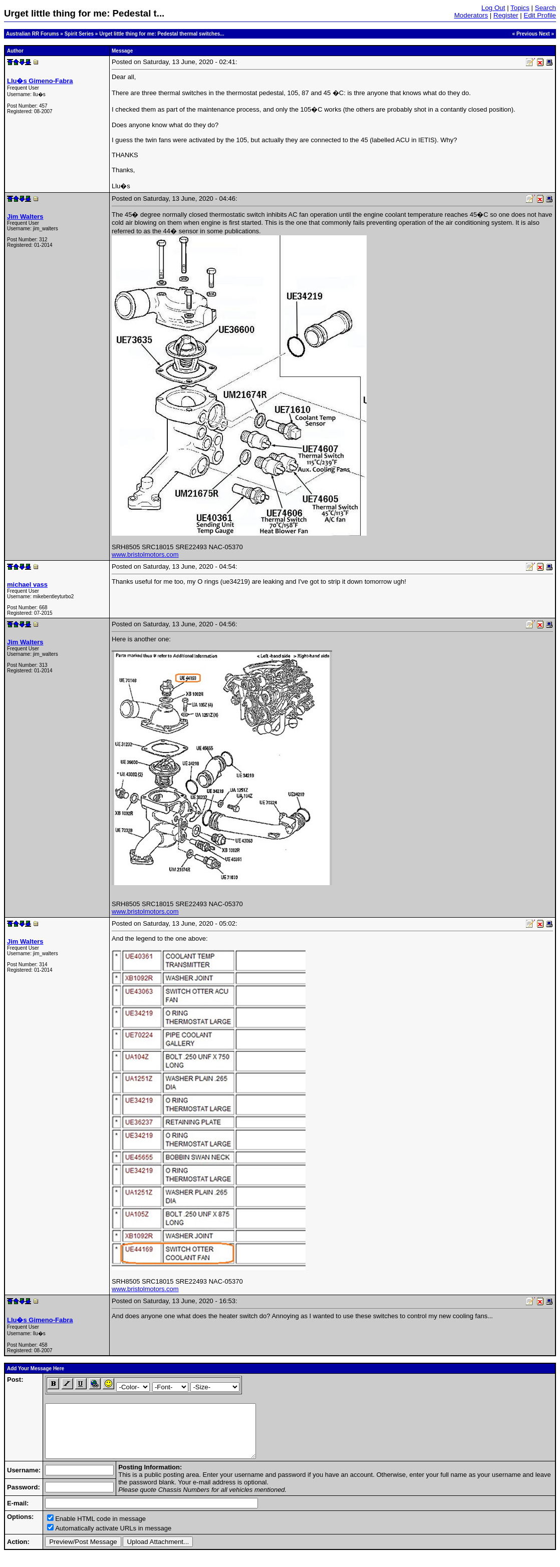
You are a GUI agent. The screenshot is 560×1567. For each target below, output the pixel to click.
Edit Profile (540, 15)
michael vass (27, 584)
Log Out (493, 8)
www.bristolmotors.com (145, 554)
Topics (519, 8)
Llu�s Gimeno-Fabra (40, 81)
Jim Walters (25, 216)
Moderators (471, 15)
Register (505, 15)
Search (545, 8)
